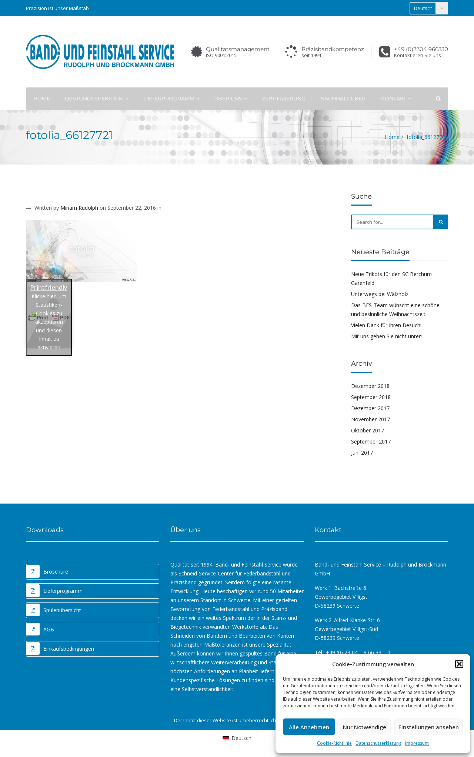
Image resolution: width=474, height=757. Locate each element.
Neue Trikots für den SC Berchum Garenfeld (391, 278)
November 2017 (370, 419)
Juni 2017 (362, 452)
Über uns (230, 98)
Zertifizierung (284, 98)
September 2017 (371, 441)
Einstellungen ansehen (428, 727)
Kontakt (396, 98)
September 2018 (371, 397)
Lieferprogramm (171, 98)
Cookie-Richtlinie (334, 743)
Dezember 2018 (370, 385)
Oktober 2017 (367, 430)
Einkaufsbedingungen (60, 648)
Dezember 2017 (370, 408)
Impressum (417, 743)
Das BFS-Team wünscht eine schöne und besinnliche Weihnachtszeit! (395, 310)
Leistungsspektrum (96, 98)
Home (41, 98)
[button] (459, 664)
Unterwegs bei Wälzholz (379, 294)
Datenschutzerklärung (378, 743)
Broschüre (47, 571)
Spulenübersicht (53, 610)
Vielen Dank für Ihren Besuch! (386, 325)
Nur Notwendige (364, 727)
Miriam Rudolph (79, 207)
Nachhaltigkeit (343, 98)
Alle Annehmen (309, 727)
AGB (40, 629)
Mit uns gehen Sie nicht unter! (386, 336)
